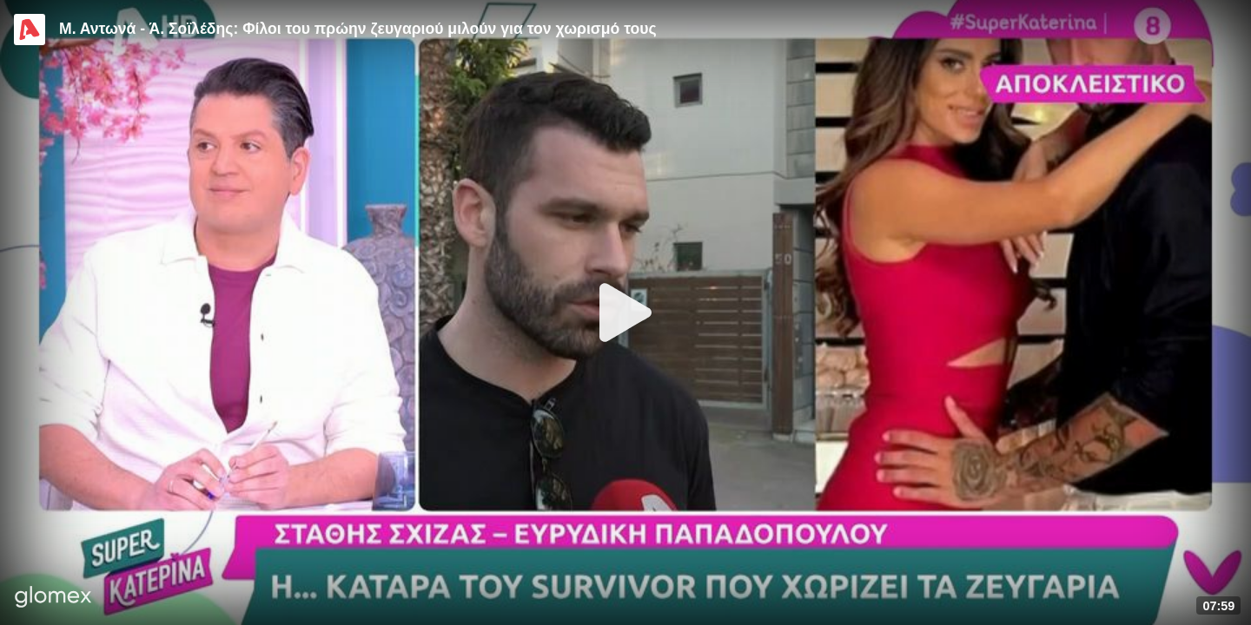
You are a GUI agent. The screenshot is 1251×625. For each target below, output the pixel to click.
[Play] (625, 312)
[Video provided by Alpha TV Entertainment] (29, 29)
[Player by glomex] (53, 598)
